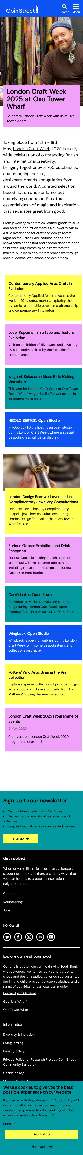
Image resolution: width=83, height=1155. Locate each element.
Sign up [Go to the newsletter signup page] (18, 838)
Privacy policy (14, 1051)
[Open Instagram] (29, 937)
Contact (9, 893)
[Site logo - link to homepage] (22, 9)
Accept (39, 1141)
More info (10, 1131)
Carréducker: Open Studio (30, 594)
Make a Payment (15, 1081)
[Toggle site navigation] (76, 9)
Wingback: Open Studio (28, 633)
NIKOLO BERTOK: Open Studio (34, 420)
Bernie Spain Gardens (19, 993)
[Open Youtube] (51, 937)
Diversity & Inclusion (19, 1034)
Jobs (6, 910)
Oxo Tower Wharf (61, 228)
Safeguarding (13, 1043)
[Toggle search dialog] (64, 9)
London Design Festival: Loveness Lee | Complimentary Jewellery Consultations (43, 499)
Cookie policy (13, 1073)
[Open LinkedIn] (40, 937)
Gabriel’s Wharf (15, 1001)
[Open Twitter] (7, 937)
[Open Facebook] (18, 937)
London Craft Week (31, 148)
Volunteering (13, 902)
